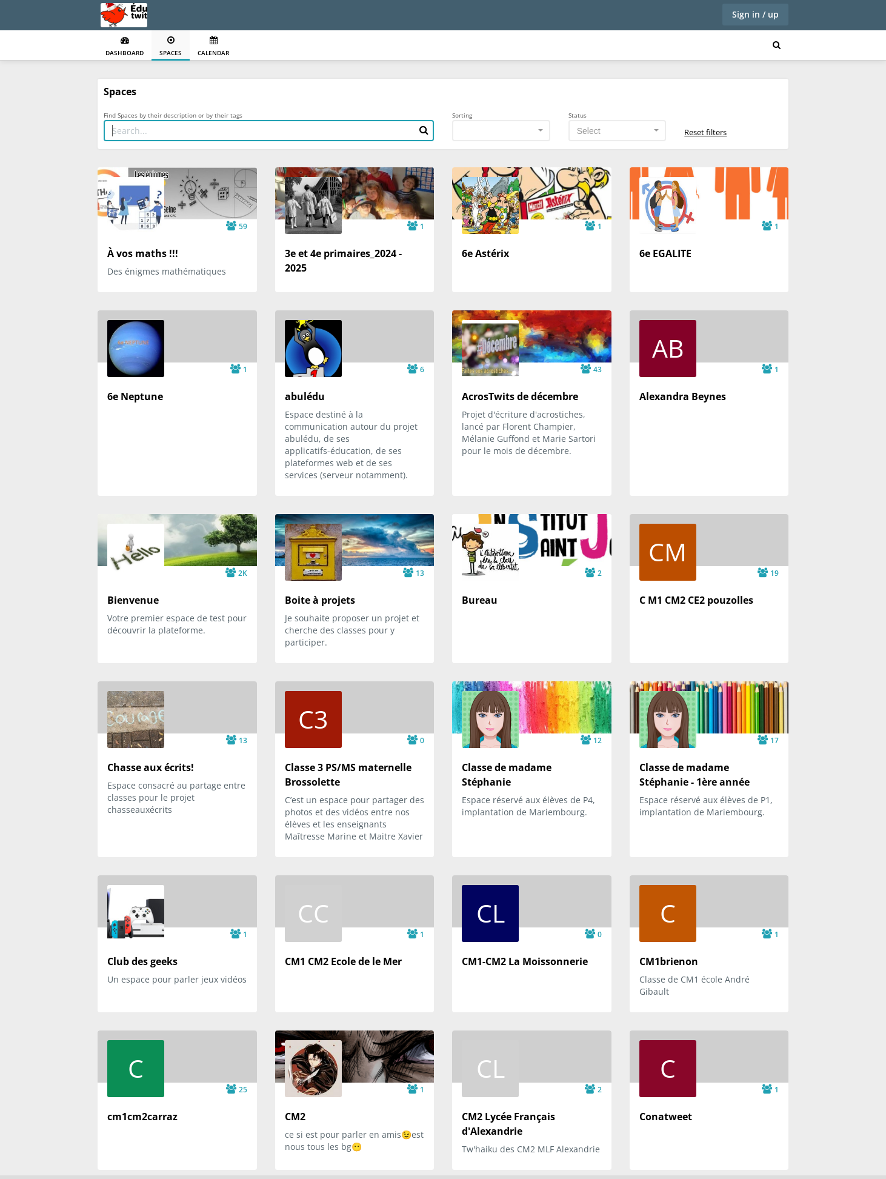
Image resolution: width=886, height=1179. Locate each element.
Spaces (170, 46)
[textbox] (614, 131)
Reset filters (705, 132)
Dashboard (124, 46)
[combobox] (501, 130)
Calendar (213, 46)
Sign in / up (755, 14)
